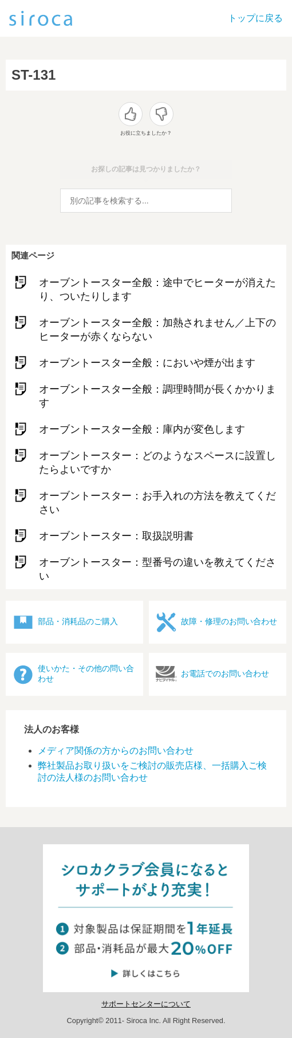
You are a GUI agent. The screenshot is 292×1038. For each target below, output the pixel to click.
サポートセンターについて (146, 1004)
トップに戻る (255, 18)
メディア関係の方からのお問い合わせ (116, 750)
